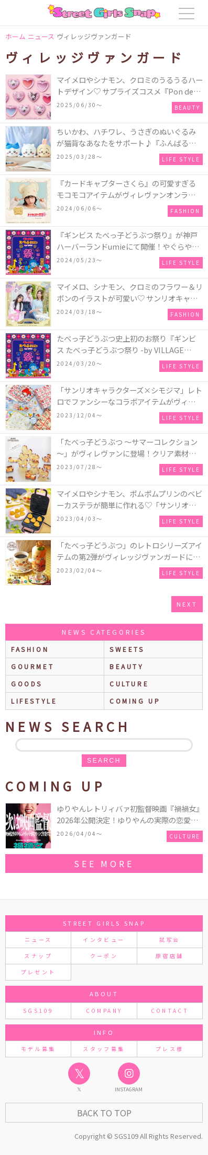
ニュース (38, 939)
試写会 (169, 939)
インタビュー (104, 939)
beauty (127, 666)
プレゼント (38, 972)
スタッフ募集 (104, 1049)
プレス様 (169, 1049)
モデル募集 (38, 1049)
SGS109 (38, 1010)
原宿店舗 (169, 956)
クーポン (104, 956)
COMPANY (104, 1010)
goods (26, 683)
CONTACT (170, 1010)
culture (129, 683)
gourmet (32, 666)
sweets (127, 649)
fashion (30, 649)
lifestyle (34, 700)
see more (104, 863)
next (187, 604)
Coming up (135, 700)
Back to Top (104, 1112)
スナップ (38, 956)
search (104, 760)
